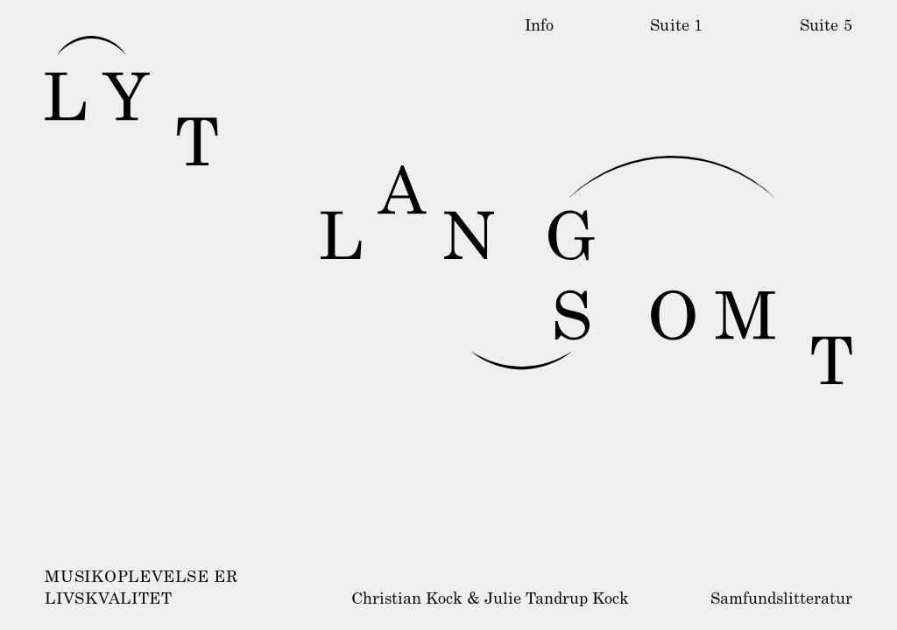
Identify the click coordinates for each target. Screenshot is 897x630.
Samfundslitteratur (781, 600)
